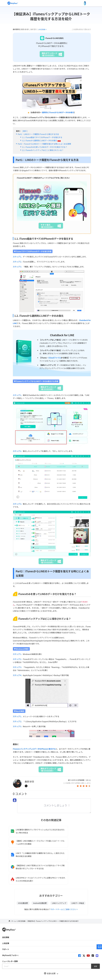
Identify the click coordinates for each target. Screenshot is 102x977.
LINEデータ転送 (78, 879)
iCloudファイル (54, 357)
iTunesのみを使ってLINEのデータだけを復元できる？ (46, 147)
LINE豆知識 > (22, 897)
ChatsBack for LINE (62, 335)
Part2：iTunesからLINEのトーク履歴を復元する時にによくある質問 (44, 144)
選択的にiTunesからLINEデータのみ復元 (58, 112)
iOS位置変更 (23, 879)
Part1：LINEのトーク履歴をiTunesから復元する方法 (38, 134)
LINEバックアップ (59, 879)
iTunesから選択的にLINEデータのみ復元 (43, 140)
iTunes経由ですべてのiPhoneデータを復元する (43, 137)
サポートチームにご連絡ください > (64, 885)
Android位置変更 (40, 879)
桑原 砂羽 (29, 781)
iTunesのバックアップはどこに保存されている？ (44, 150)
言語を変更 (51, 950)
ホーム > (14, 897)
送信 (95, 943)
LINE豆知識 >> (43, 29)
